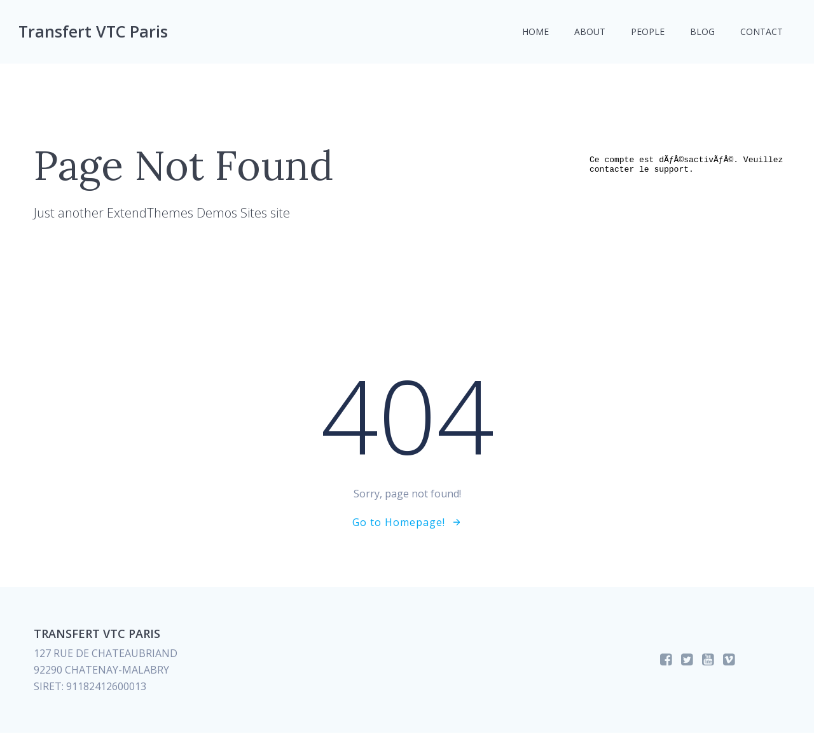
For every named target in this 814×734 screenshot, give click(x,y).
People (647, 32)
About (589, 32)
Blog (701, 32)
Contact (761, 32)
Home (534, 32)
